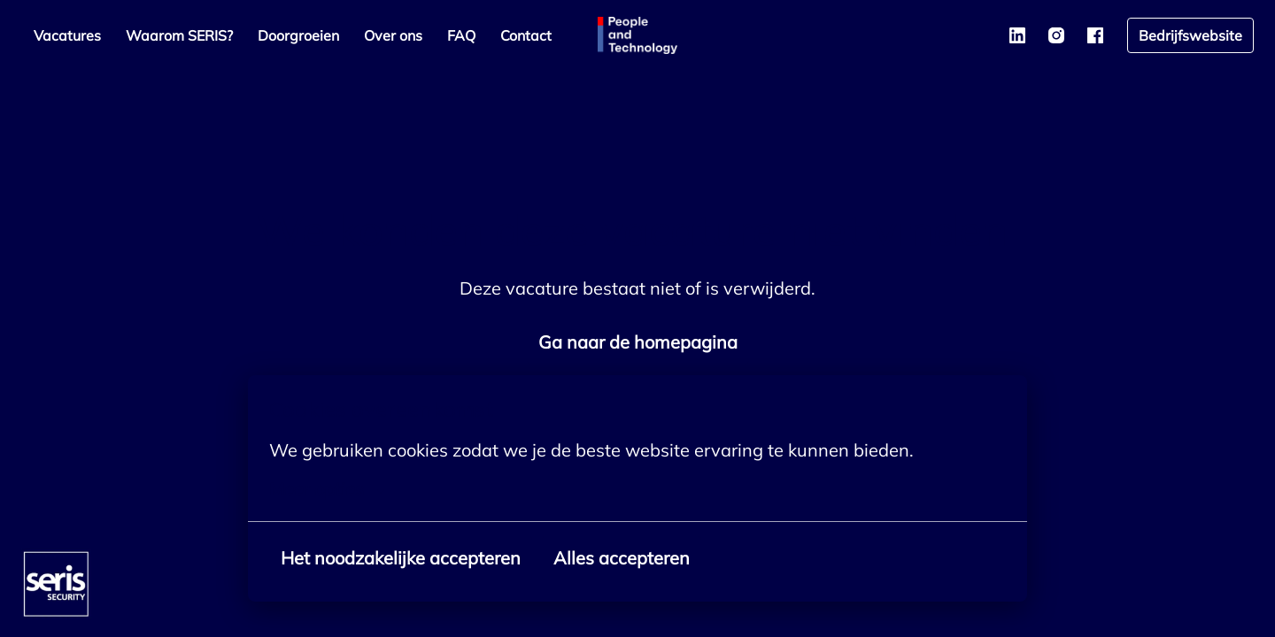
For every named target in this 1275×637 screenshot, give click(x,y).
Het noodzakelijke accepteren (401, 558)
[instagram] (1056, 35)
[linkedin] (1017, 35)
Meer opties (326, 489)
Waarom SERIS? (179, 35)
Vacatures (67, 35)
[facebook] (1095, 35)
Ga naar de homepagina (638, 342)
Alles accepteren (621, 558)
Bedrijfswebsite (1190, 35)
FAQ (461, 35)
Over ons (393, 35)
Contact (526, 35)
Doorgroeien (298, 35)
